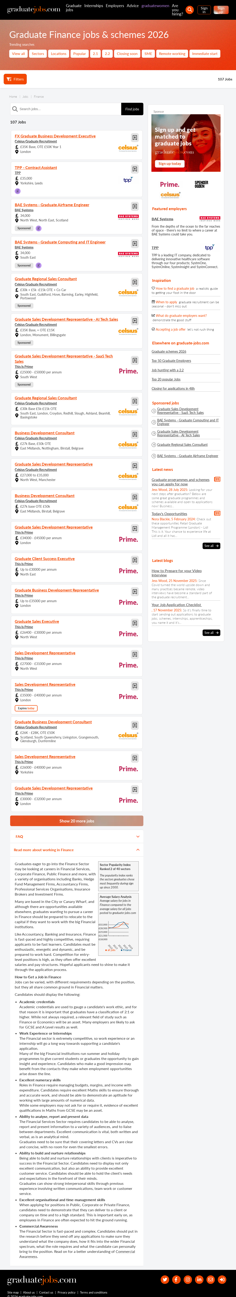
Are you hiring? (177, 9)
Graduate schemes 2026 (169, 351)
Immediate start (205, 53)
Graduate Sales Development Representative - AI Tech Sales (178, 433)
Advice (133, 5)
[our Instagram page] (184, 1273)
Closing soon (127, 53)
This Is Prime (24, 361)
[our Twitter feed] (159, 1273)
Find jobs (132, 109)
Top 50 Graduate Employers (171, 361)
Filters (15, 79)
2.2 (107, 53)
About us (29, 1287)
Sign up (221, 10)
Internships (93, 5)
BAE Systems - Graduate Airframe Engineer (187, 456)
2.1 (95, 53)
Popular (79, 53)
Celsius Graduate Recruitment (36, 141)
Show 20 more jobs (76, 814)
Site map (13, 1287)
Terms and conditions (94, 1287)
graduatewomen (155, 5)
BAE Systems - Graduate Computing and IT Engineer (188, 422)
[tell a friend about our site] (209, 1273)
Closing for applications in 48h (173, 388)
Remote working (172, 53)
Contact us (46, 1287)
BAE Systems (24, 210)
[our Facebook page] (172, 1273)
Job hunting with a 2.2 (168, 370)
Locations (58, 53)
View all (18, 53)
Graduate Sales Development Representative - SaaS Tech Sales (180, 411)
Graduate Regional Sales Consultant (182, 445)
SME (148, 53)
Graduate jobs (74, 7)
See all (211, 546)
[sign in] (221, 1273)
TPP (18, 173)
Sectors (38, 53)
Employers (115, 5)
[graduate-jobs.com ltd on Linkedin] (197, 1273)
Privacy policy (67, 1287)
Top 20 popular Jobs (166, 379)
